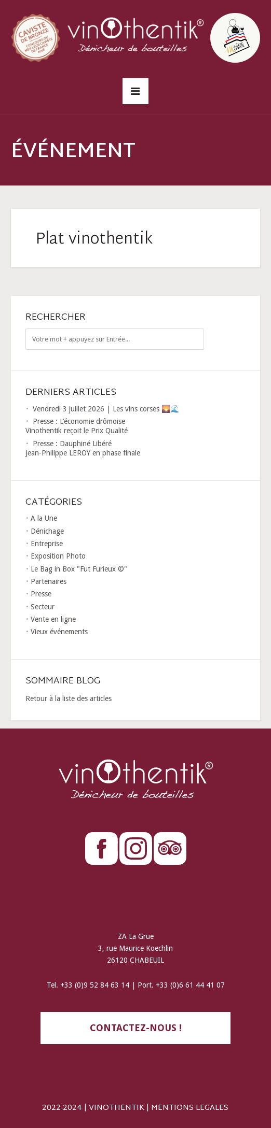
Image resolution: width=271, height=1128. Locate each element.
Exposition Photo (58, 556)
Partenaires (48, 581)
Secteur (43, 607)
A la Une (44, 518)
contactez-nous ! (136, 1027)
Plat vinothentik (94, 239)
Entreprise (47, 543)
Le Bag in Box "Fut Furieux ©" (79, 569)
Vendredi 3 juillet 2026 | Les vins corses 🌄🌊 (106, 409)
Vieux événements (59, 631)
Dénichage (47, 531)
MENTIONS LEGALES (189, 1108)
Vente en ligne (53, 619)
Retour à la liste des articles (68, 698)
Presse (41, 594)
